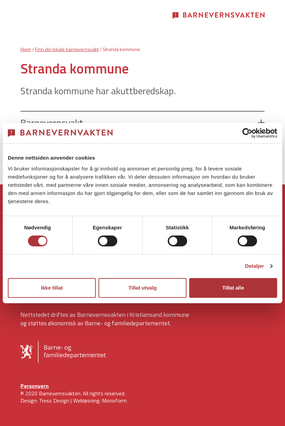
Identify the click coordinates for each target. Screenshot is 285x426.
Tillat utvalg (142, 288)
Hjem (25, 49)
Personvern (34, 386)
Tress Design (54, 400)
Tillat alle (233, 288)
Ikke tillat (52, 288)
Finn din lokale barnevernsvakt (67, 49)
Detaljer (254, 266)
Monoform (114, 400)
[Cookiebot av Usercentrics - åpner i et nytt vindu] (247, 133)
